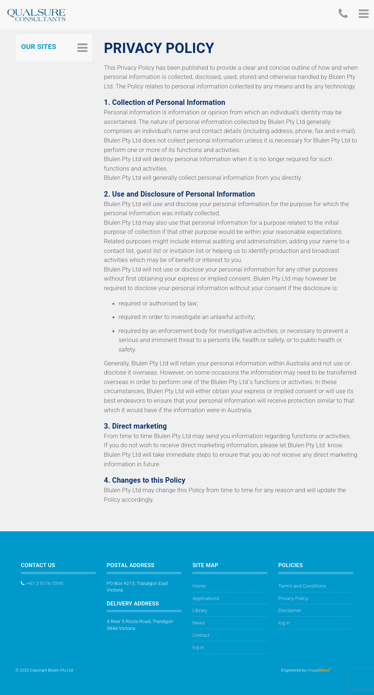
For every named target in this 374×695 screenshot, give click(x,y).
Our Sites (38, 46)
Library (199, 610)
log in (198, 647)
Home (199, 586)
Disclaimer (289, 610)
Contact (201, 635)
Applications (205, 598)
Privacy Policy (293, 598)
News (198, 623)
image (318, 670)
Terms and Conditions (302, 586)
